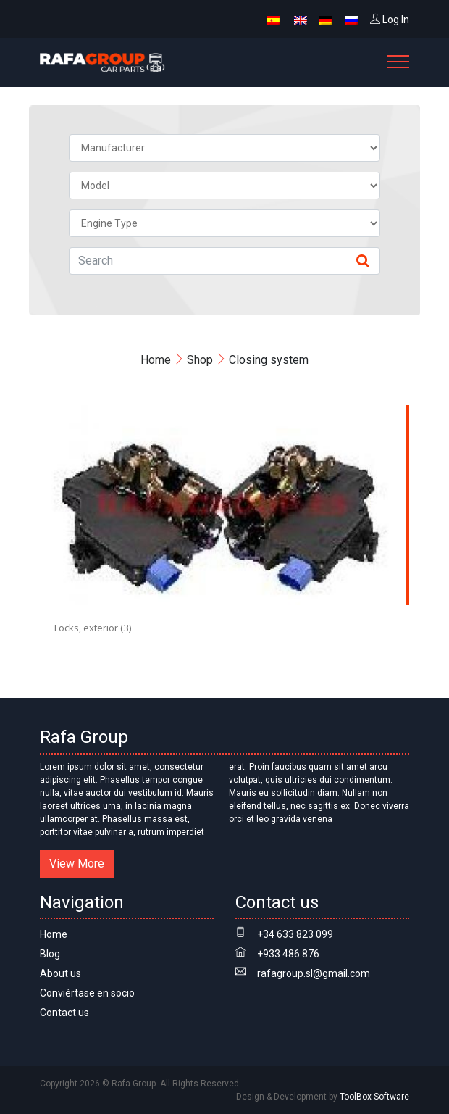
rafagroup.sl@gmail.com (313, 973)
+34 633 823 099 (295, 934)
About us (60, 973)
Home (155, 360)
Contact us (64, 1012)
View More (76, 863)
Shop (200, 360)
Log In (389, 19)
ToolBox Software (374, 1097)
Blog (50, 954)
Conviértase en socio (87, 993)
